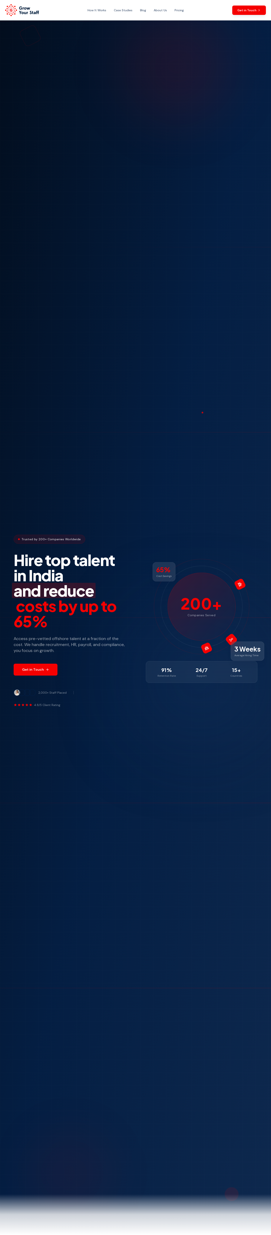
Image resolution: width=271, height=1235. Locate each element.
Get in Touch (35, 669)
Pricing (179, 10)
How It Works (96, 10)
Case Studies (123, 10)
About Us (160, 10)
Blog (143, 10)
